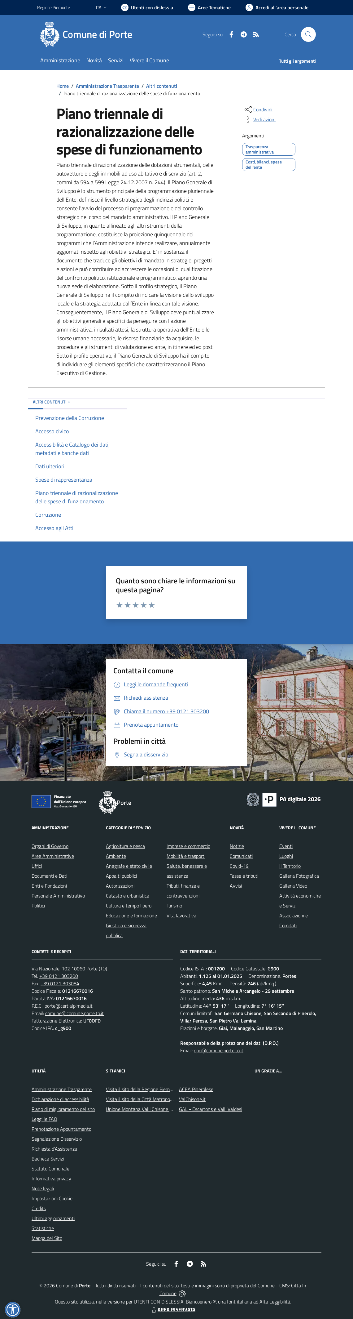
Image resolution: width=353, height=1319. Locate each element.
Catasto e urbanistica (127, 895)
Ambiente (116, 856)
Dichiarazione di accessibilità (60, 1099)
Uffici (37, 866)
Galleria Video (293, 885)
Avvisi (236, 885)
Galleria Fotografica (299, 876)
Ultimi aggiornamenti (53, 1218)
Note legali (43, 1188)
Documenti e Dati (49, 876)
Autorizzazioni (120, 885)
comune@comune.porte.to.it (74, 1013)
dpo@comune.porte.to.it (218, 1050)
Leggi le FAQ (44, 1119)
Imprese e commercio (188, 846)
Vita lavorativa (181, 915)
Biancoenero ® (201, 1301)
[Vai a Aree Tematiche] (209, 7)
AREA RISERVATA (172, 1309)
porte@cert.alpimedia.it (69, 1005)
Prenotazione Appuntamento (61, 1129)
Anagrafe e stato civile (129, 866)
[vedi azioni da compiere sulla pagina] (259, 119)
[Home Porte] (88, 34)
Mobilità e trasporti (186, 856)
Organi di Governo (50, 846)
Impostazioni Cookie (52, 1198)
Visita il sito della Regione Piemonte (142, 1089)
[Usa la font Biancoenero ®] (147, 7)
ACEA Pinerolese (196, 1089)
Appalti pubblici (121, 876)
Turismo (174, 905)
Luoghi (286, 856)
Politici (38, 905)
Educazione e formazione (131, 915)
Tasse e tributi (244, 876)
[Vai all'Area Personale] (277, 7)
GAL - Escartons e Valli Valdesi (210, 1109)
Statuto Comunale (50, 1168)
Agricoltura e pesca (125, 846)
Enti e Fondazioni (49, 885)
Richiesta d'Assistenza (54, 1148)
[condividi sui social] (258, 109)
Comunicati (241, 856)
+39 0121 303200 (58, 976)
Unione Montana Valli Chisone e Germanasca (152, 1109)
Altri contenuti (161, 86)
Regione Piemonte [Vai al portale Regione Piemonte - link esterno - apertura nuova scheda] (53, 7)
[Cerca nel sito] (308, 34)
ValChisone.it (192, 1099)
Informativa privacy (51, 1178)
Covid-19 (239, 866)
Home (62, 86)
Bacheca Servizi (48, 1158)
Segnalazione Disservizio (57, 1139)
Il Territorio (290, 866)
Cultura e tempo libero (128, 905)
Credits (39, 1208)
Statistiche (43, 1228)
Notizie (237, 846)
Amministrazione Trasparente (107, 86)
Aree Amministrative (53, 856)
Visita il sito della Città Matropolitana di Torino (153, 1099)
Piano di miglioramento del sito (63, 1109)
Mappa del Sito (47, 1238)
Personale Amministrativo (58, 895)
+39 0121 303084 (60, 983)
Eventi (286, 846)
